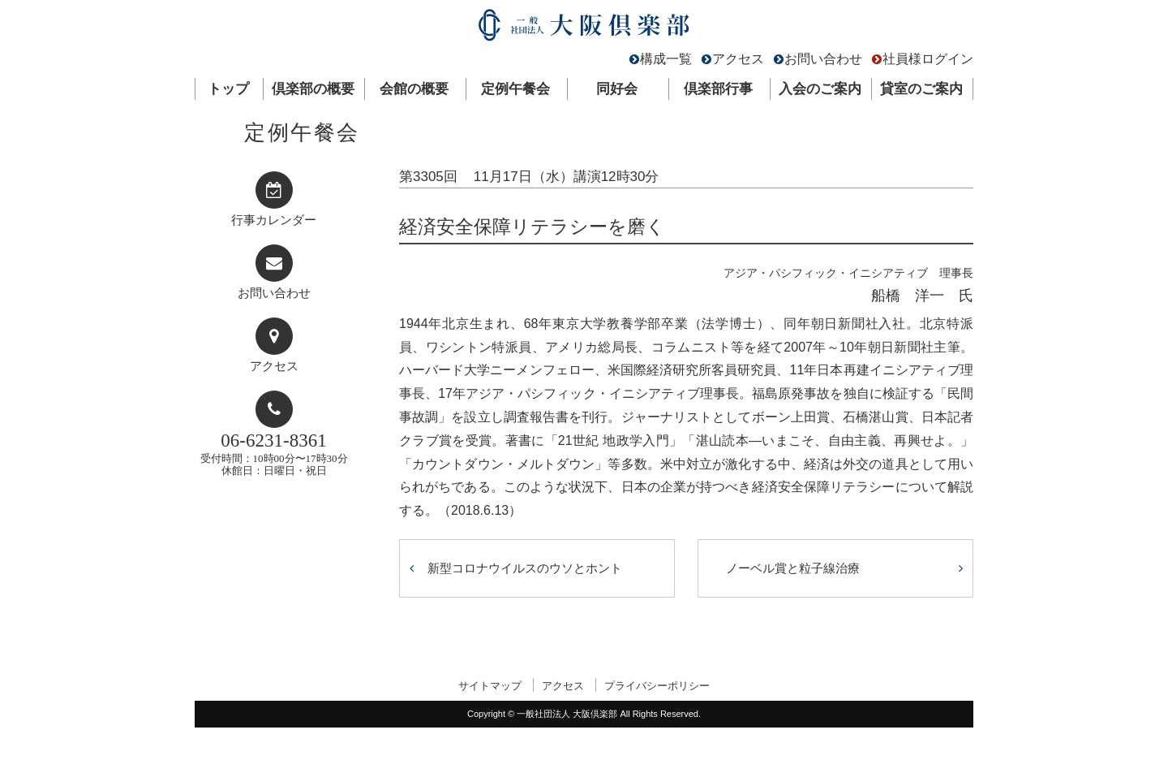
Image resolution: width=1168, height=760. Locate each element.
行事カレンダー (273, 220)
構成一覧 (666, 59)
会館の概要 (414, 89)
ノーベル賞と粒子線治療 (793, 568)
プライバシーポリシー (657, 686)
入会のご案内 (820, 89)
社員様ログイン (927, 59)
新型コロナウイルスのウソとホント (524, 568)
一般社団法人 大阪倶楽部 (584, 29)
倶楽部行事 (718, 89)
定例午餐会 (515, 89)
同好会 (617, 89)
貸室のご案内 (921, 89)
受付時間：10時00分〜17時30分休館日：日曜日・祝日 (274, 453)
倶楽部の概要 (313, 89)
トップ (228, 89)
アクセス (738, 59)
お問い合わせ (823, 59)
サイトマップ (490, 686)
